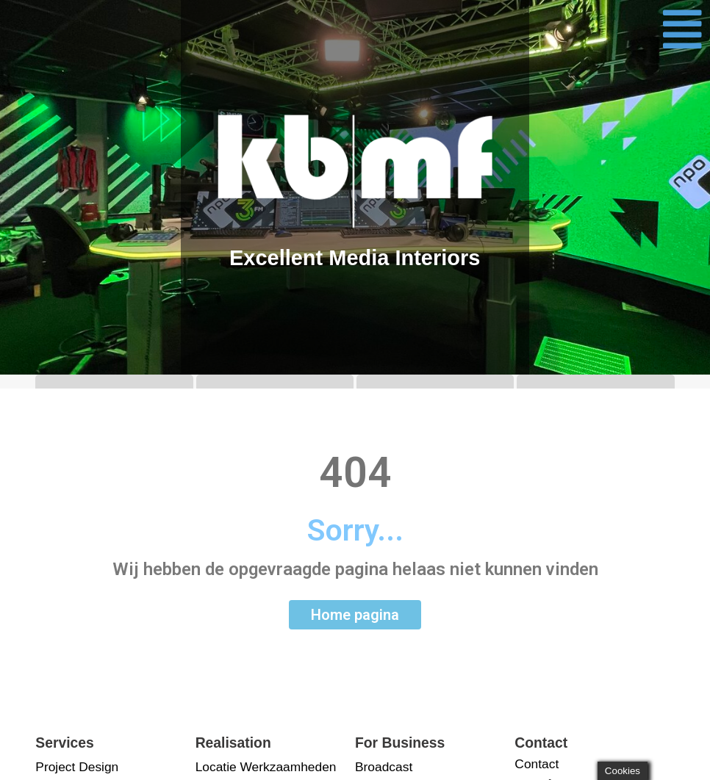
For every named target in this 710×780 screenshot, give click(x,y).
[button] (682, 29)
